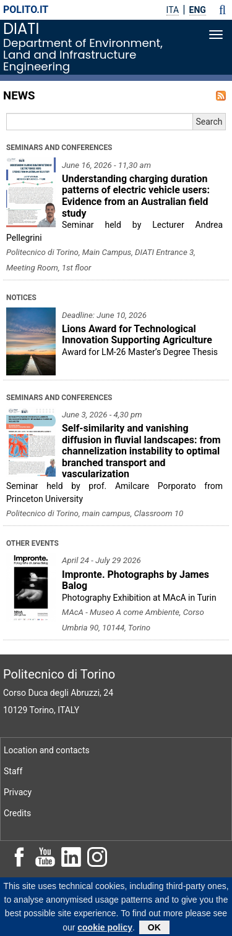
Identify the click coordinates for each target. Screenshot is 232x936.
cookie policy (104, 929)
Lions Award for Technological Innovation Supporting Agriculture (137, 334)
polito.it (25, 9)
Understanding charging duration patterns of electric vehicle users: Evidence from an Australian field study (136, 196)
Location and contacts (47, 750)
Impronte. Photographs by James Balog (135, 580)
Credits (17, 813)
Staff (13, 771)
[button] (222, 10)
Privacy (18, 792)
